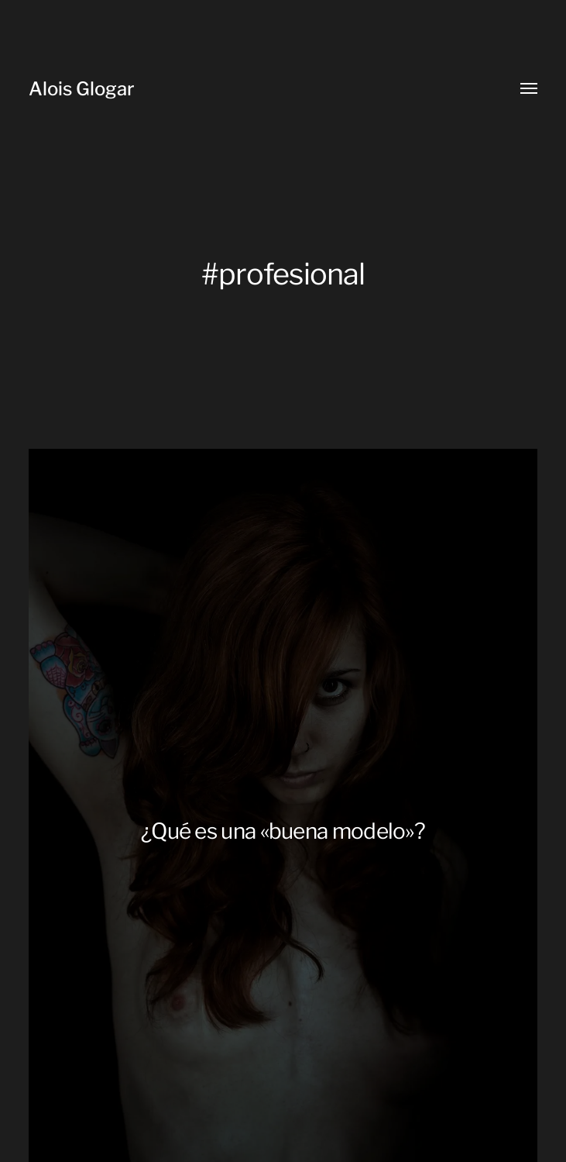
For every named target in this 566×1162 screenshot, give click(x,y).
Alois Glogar (82, 89)
